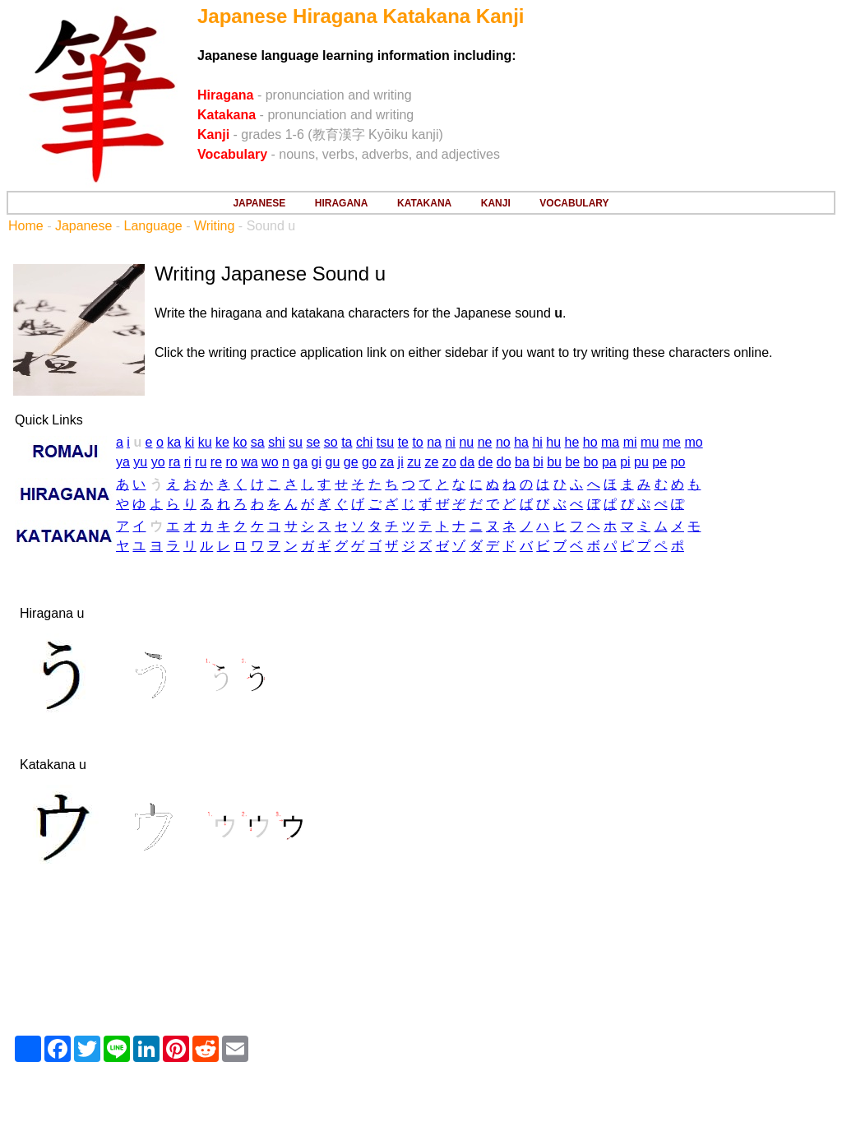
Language (153, 226)
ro (231, 462)
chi (364, 442)
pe (659, 462)
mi (630, 442)
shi (276, 442)
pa (609, 462)
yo (158, 462)
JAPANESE (259, 203)
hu (553, 442)
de (486, 462)
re (216, 462)
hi (537, 442)
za (387, 462)
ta (346, 442)
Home (26, 226)
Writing (214, 226)
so (331, 442)
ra (174, 462)
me (672, 442)
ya (123, 462)
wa (249, 462)
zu (414, 462)
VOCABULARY (573, 203)
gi (317, 462)
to (417, 442)
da (467, 462)
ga (300, 462)
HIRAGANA (341, 203)
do (504, 462)
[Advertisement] (421, 968)
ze (432, 462)
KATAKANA (424, 203)
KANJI (496, 203)
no (503, 442)
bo (591, 462)
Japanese (83, 226)
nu (466, 442)
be (572, 462)
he (572, 442)
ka (174, 442)
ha (521, 442)
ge (351, 462)
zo (449, 462)
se (313, 442)
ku (205, 442)
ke (222, 442)
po (678, 462)
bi (538, 462)
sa (258, 442)
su (296, 442)
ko (240, 442)
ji (401, 462)
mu (650, 442)
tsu (385, 442)
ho (590, 442)
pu (641, 462)
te (403, 442)
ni (450, 442)
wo (269, 462)
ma (610, 442)
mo (693, 442)
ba (522, 462)
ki (190, 442)
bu (554, 462)
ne (485, 442)
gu (333, 462)
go (369, 462)
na (434, 442)
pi (625, 462)
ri (188, 462)
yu (140, 462)
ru (200, 462)
